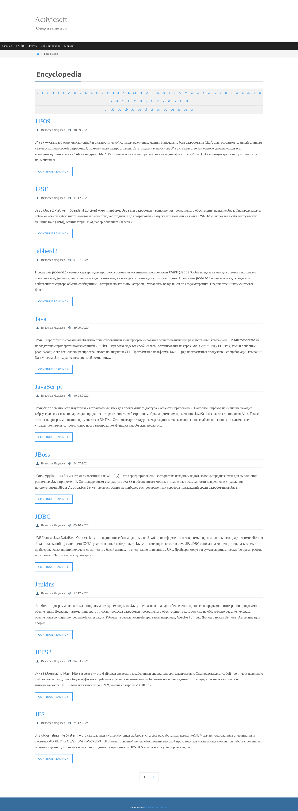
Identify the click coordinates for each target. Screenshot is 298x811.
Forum (20, 46)
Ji (152, 110)
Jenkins (44, 584)
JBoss (42, 454)
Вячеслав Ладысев (53, 130)
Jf (146, 110)
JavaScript (48, 386)
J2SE (41, 189)
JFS (40, 714)
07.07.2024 (81, 260)
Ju (185, 110)
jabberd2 (46, 250)
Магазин (69, 46)
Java (40, 318)
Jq (172, 110)
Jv (192, 110)
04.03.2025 (81, 661)
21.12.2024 (81, 723)
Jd (132, 110)
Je (139, 110)
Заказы (33, 46)
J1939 (42, 121)
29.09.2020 (81, 328)
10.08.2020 (81, 396)
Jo (165, 110)
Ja (119, 110)
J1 (106, 110)
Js (179, 110)
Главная (7, 46)
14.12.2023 (81, 198)
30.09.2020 (81, 130)
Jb (126, 110)
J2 (112, 110)
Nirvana (148, 807)
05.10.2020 (81, 525)
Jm (158, 110)
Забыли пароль (50, 46)
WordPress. (161, 807)
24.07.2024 (81, 463)
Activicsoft (51, 19)
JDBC (43, 516)
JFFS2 (43, 652)
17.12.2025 (81, 593)
